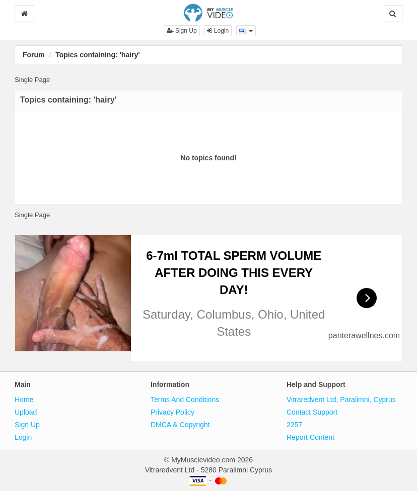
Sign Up (182, 30)
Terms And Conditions (185, 400)
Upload (26, 412)
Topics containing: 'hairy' (97, 55)
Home (24, 400)
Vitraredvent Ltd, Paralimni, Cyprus (341, 400)
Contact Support (312, 412)
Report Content (310, 437)
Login (218, 30)
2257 (294, 425)
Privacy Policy (172, 412)
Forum (34, 55)
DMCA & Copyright (180, 425)
